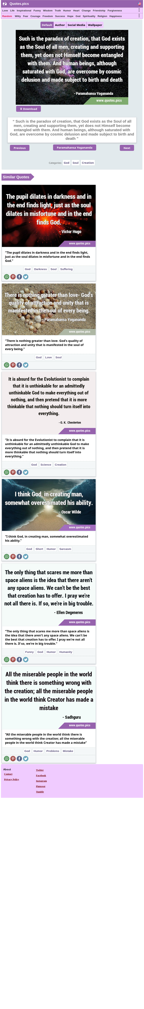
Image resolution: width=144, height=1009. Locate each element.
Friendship (99, 10)
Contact (8, 774)
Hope (70, 16)
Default (47, 25)
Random (7, 16)
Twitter (40, 770)
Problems (52, 751)
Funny (37, 10)
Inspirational (24, 10)
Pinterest (40, 786)
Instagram (41, 780)
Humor (67, 10)
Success (60, 16)
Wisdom (47, 10)
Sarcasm (65, 548)
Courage (35, 16)
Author (60, 25)
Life (12, 10)
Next (127, 148)
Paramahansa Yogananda (74, 147)
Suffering (66, 269)
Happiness (116, 16)
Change (86, 10)
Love (5, 10)
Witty (18, 16)
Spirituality (89, 16)
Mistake (68, 751)
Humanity (65, 651)
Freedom (48, 16)
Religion (102, 16)
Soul (76, 162)
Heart (76, 10)
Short (39, 548)
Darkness (40, 269)
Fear (25, 16)
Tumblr (40, 791)
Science (45, 464)
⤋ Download (28, 109)
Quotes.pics (19, 4)
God (78, 16)
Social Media (76, 25)
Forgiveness (115, 10)
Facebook (41, 775)
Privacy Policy (11, 779)
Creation (88, 162)
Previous (20, 148)
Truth (58, 10)
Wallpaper (95, 25)
